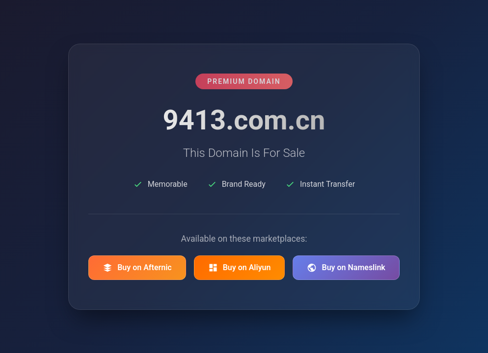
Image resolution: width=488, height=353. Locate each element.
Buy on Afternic (137, 268)
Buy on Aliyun (239, 268)
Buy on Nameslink (346, 268)
